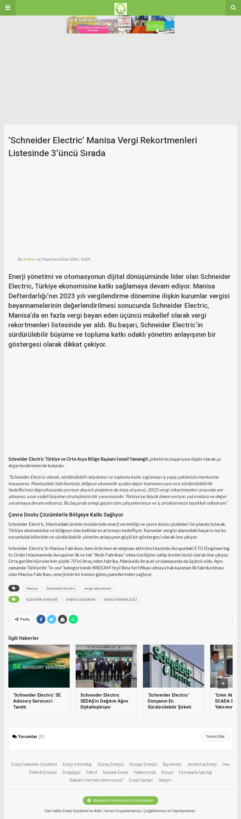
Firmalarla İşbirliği (195, 772)
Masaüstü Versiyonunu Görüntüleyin (120, 800)
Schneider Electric (61, 588)
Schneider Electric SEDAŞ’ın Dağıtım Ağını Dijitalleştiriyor (104, 701)
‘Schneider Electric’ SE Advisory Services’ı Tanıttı (37, 701)
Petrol (91, 772)
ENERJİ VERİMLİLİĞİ (120, 599)
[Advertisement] (120, 80)
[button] (8, 8)
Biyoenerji (172, 764)
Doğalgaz (71, 772)
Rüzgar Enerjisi (143, 764)
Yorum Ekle (215, 737)
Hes (226, 764)
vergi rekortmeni (97, 588)
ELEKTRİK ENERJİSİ (42, 599)
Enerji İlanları (141, 780)
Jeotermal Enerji (202, 764)
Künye (167, 772)
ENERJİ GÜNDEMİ (80, 599)
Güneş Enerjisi (110, 764)
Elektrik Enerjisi (43, 772)
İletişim (165, 780)
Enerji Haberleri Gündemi (34, 764)
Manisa (32, 588)
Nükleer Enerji (115, 772)
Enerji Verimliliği (77, 764)
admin (30, 259)
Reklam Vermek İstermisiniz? (96, 780)
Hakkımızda (145, 772)
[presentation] (223, 683)
